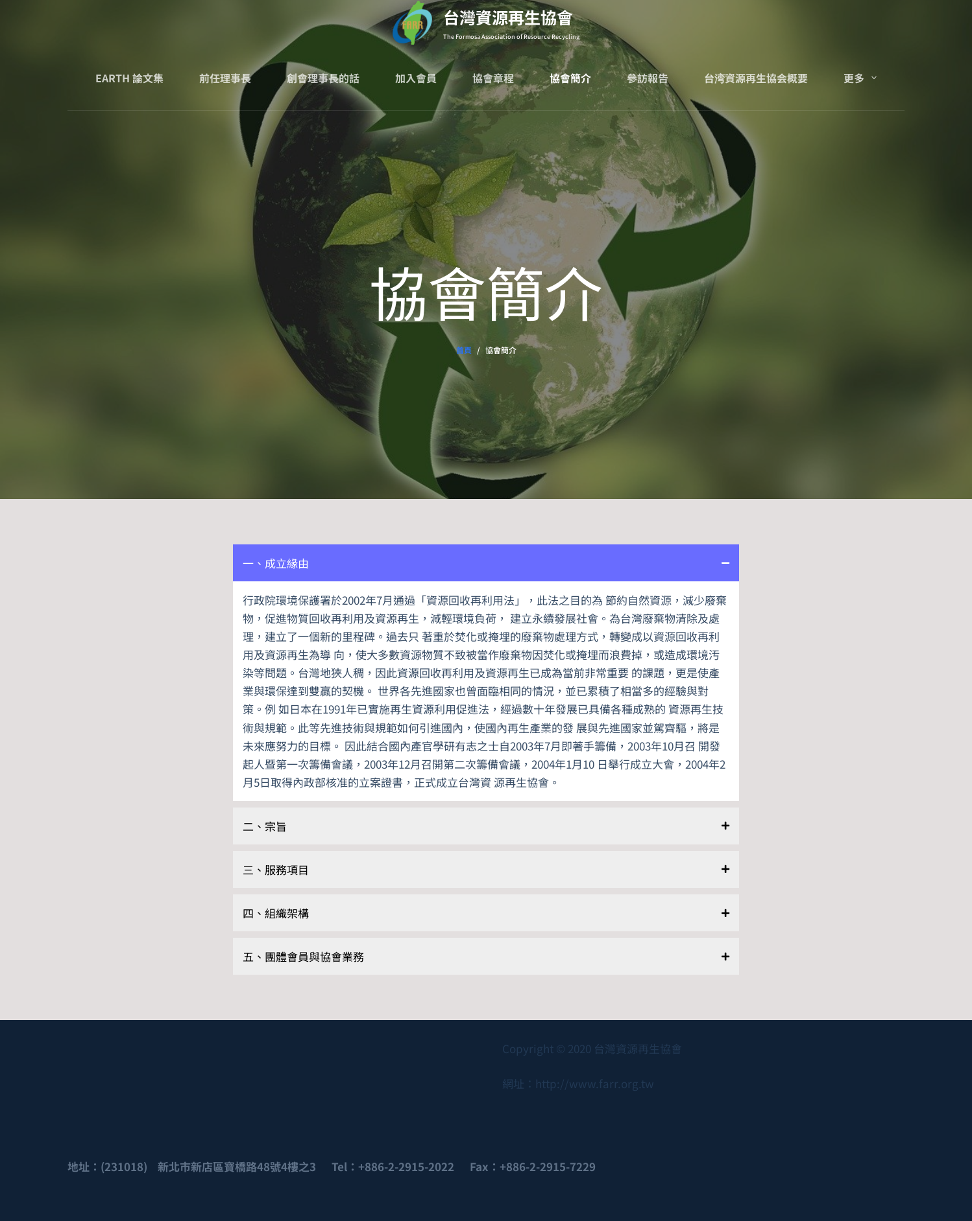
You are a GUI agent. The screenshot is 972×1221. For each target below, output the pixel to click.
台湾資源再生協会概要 (756, 78)
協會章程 (493, 78)
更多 (863, 78)
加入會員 (416, 78)
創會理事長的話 (323, 78)
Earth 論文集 (129, 78)
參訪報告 (647, 78)
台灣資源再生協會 (508, 17)
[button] (486, 563)
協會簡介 (570, 78)
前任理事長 (225, 78)
